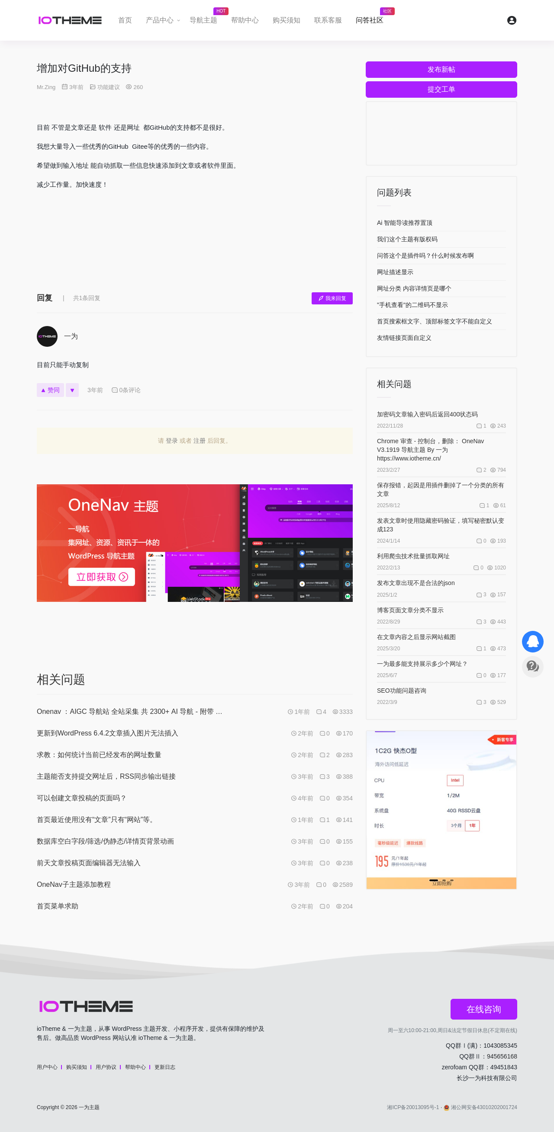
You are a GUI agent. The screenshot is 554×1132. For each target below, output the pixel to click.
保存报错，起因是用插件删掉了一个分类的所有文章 (440, 489)
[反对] (72, 390)
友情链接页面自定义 (404, 337)
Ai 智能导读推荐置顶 (404, 222)
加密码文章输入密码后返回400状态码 (427, 414)
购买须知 (286, 20)
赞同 (50, 390)
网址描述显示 (395, 272)
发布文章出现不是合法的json (416, 582)
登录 (172, 440)
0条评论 (126, 390)
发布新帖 (441, 69)
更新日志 (165, 1067)
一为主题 (89, 1107)
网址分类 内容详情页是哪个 (414, 288)
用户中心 (47, 1067)
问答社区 (373, 18)
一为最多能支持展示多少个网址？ (422, 663)
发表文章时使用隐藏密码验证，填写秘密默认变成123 (440, 525)
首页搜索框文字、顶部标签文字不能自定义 (434, 321)
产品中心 (160, 20)
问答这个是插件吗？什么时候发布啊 (425, 255)
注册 (199, 440)
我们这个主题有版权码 (407, 239)
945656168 (502, 1056)
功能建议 (108, 87)
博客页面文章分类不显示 (410, 610)
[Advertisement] (195, 247)
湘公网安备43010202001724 (480, 1107)
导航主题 (207, 18)
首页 (125, 20)
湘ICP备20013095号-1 (413, 1107)
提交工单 (441, 89)
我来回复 (332, 298)
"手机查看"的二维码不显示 (412, 304)
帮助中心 (245, 20)
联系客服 (328, 20)
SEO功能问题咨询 (401, 690)
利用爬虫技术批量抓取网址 (413, 556)
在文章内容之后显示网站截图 (416, 636)
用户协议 (106, 1067)
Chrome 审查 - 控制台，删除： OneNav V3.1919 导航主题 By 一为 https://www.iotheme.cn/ (430, 450)
